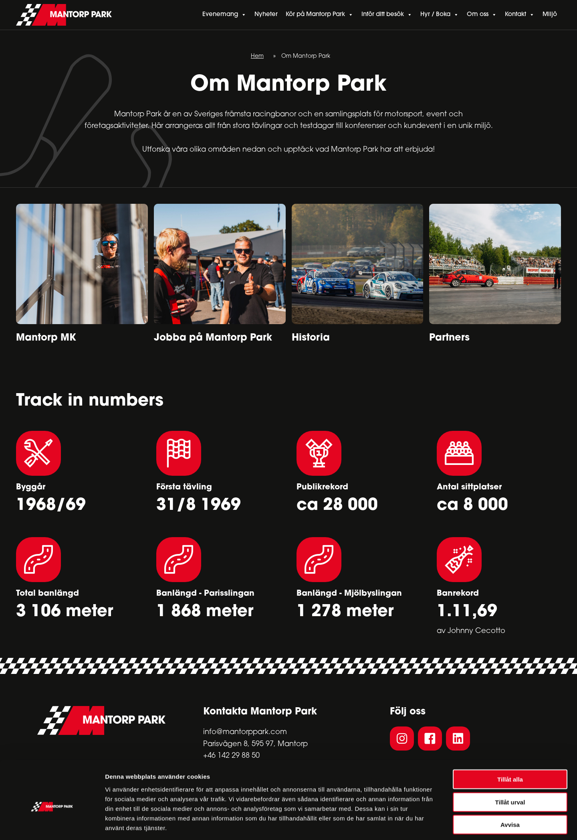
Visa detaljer (435, 824)
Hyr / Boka (439, 15)
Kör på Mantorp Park (319, 15)
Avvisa (510, 788)
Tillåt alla (510, 743)
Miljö (550, 15)
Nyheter (266, 15)
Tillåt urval (510, 766)
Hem (257, 57)
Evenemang (224, 15)
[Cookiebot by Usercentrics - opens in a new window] (52, 824)
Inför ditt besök (386, 15)
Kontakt (520, 15)
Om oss (482, 15)
